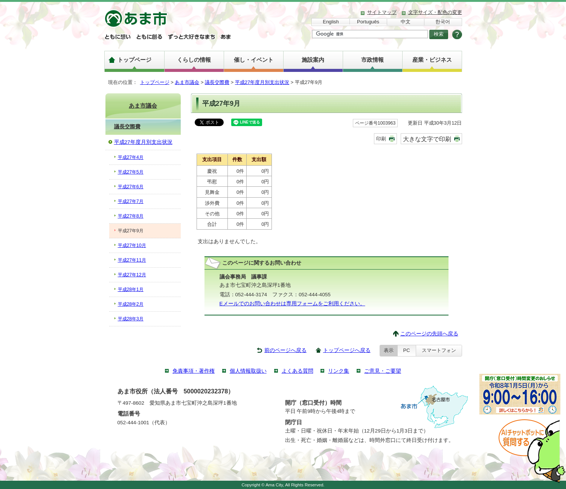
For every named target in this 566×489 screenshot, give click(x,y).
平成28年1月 (130, 289)
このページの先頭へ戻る (429, 334)
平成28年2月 (130, 304)
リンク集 (338, 371)
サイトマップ (382, 12)
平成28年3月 (130, 318)
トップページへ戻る (347, 350)
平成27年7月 (130, 201)
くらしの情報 (194, 59)
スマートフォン (439, 350)
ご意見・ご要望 (382, 371)
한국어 (442, 21)
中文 (405, 21)
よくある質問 (297, 371)
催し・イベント (253, 59)
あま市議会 (187, 82)
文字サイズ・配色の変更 (435, 12)
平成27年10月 (132, 245)
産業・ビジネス (432, 59)
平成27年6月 (130, 186)
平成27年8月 (130, 216)
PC (406, 350)
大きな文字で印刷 (427, 139)
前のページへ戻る (285, 350)
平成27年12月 (132, 274)
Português (368, 21)
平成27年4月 (130, 157)
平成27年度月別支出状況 (262, 82)
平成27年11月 (132, 260)
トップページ (134, 59)
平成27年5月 (130, 172)
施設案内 (313, 59)
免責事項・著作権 (193, 371)
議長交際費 (217, 82)
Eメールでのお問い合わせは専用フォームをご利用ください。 (292, 303)
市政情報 (372, 59)
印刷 (381, 139)
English (331, 21)
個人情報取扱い (248, 371)
